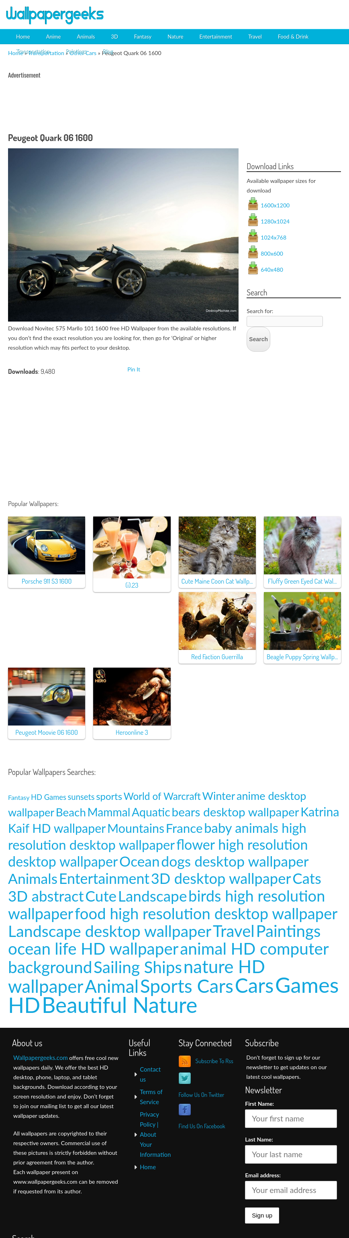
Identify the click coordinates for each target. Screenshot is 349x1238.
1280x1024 (275, 221)
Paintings (75, 51)
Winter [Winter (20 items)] (218, 795)
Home (23, 36)
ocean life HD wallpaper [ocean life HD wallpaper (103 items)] (93, 948)
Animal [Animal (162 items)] (112, 985)
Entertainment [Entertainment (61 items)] (104, 878)
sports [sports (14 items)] (109, 796)
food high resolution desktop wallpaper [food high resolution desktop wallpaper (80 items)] (206, 913)
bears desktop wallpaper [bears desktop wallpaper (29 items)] (235, 812)
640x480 (272, 269)
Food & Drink (293, 36)
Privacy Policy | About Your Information (155, 1134)
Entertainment (216, 36)
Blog (107, 51)
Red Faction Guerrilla (217, 656)
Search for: (260, 310)
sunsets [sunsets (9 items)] (81, 796)
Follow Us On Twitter (201, 1095)
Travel (255, 36)
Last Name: (259, 1139)
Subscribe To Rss (214, 1061)
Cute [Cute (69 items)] (100, 896)
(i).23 (131, 585)
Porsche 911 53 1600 (46, 581)
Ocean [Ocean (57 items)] (139, 861)
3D (114, 36)
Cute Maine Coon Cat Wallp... (217, 581)
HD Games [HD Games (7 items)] (48, 797)
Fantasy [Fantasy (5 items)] (18, 797)
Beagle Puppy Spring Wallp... (302, 656)
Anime (53, 36)
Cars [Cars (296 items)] (254, 985)
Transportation (32, 51)
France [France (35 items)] (184, 828)
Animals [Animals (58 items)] (32, 878)
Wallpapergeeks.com (40, 1057)
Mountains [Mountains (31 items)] (135, 828)
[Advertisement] (251, 14)
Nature (175, 36)
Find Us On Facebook (201, 1126)
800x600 (272, 253)
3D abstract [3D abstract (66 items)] (46, 896)
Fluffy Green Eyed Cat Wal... (302, 581)
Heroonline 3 (132, 732)
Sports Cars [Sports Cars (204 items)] (186, 985)
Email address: (263, 1175)
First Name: (259, 1103)
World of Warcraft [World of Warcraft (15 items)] (162, 796)
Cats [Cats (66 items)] (306, 878)
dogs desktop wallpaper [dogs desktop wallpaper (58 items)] (235, 861)
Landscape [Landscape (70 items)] (152, 896)
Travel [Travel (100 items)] (234, 931)
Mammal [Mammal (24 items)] (109, 812)
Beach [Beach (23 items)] (71, 812)
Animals (86, 36)
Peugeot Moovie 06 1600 (46, 732)
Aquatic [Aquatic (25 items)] (151, 812)
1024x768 (273, 237)
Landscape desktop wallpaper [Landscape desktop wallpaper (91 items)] (109, 930)
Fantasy (142, 36)
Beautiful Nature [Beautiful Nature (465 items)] (119, 1004)
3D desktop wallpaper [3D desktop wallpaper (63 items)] (221, 878)
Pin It (133, 369)
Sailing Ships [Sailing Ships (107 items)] (138, 967)
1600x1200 (275, 205)
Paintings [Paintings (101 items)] (288, 931)
